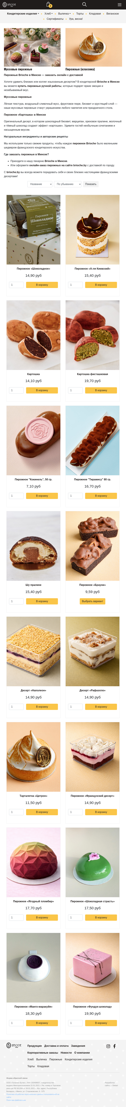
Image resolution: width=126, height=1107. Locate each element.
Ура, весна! (76, 18)
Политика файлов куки (16, 1100)
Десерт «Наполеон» (33, 690)
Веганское (112, 13)
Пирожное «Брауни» (92, 585)
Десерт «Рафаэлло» (92, 690)
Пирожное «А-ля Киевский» (92, 268)
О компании (82, 1052)
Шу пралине (33, 585)
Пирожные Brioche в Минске (22, 75)
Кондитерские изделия (22, 13)
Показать (90, 184)
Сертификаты (55, 18)
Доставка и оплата (56, 1045)
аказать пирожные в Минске (28, 154)
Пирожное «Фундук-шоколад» (92, 1006)
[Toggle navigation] (119, 5)
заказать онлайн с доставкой (64, 75)
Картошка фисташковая (92, 374)
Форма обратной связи (16, 1078)
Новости (66, 1052)
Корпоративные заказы (42, 1052)
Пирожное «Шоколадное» (33, 268)
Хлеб (47, 13)
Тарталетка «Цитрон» (33, 795)
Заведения (78, 1045)
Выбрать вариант (92, 601)
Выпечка (63, 13)
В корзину (42, 284)
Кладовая (95, 13)
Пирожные (55, 1059)
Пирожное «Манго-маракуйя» (33, 1006)
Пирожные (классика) (80, 69)
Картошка (33, 374)
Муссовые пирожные (18, 69)
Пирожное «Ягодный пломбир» (33, 901)
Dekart (115, 1085)
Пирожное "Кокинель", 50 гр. (33, 479)
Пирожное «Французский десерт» (92, 795)
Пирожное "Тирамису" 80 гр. (92, 479)
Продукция (34, 1045)
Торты (80, 13)
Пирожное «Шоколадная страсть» (92, 901)
